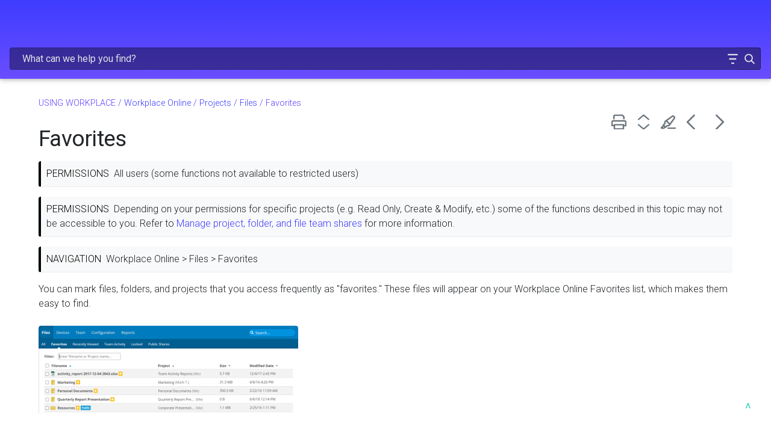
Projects (89, 369)
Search (39, 259)
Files (92, 388)
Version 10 (46, 204)
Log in (36, 223)
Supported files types (69, 332)
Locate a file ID (56, 314)
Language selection (65, 277)
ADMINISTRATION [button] (82, 66)
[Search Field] (551, 26)
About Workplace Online (74, 186)
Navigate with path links (73, 296)
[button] (694, 26)
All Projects (62, 405)
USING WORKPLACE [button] (82, 92)
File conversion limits (68, 351)
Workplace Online (85, 168)
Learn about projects (61, 113)
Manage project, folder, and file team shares (596, 197)
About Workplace (53, 131)
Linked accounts (58, 241)
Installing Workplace (85, 150)
